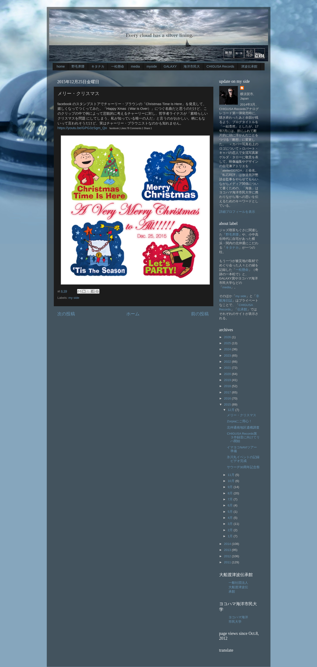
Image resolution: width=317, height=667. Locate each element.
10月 (231, 481)
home (61, 66)
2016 (228, 398)
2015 (228, 404)
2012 (228, 556)
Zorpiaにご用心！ (239, 421)
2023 (228, 355)
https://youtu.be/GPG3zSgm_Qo (82, 128)
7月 (231, 499)
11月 (231, 475)
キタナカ (97, 66)
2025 (228, 343)
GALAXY (170, 66)
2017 (228, 392)
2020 (228, 374)
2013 (228, 550)
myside (152, 66)
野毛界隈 (78, 66)
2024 (228, 349)
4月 (231, 517)
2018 (228, 386)
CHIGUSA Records (220, 66)
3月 (231, 524)
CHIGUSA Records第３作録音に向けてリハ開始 (243, 437)
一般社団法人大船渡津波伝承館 (238, 587)
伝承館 (242, 309)
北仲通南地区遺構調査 (243, 427)
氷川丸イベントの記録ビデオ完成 (243, 459)
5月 (231, 511)
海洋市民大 (192, 66)
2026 (228, 337)
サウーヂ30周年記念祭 (243, 467)
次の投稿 (66, 313)
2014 (228, 544)
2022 (228, 361)
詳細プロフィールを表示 (237, 211)
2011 (228, 562)
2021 (228, 367)
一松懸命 (117, 66)
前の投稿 (200, 313)
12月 (231, 410)
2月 (231, 530)
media (135, 66)
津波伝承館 (249, 66)
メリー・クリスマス (241, 415)
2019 (228, 380)
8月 (231, 493)
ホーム (133, 313)
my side (73, 297)
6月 (231, 505)
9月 (231, 487)
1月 (231, 536)
